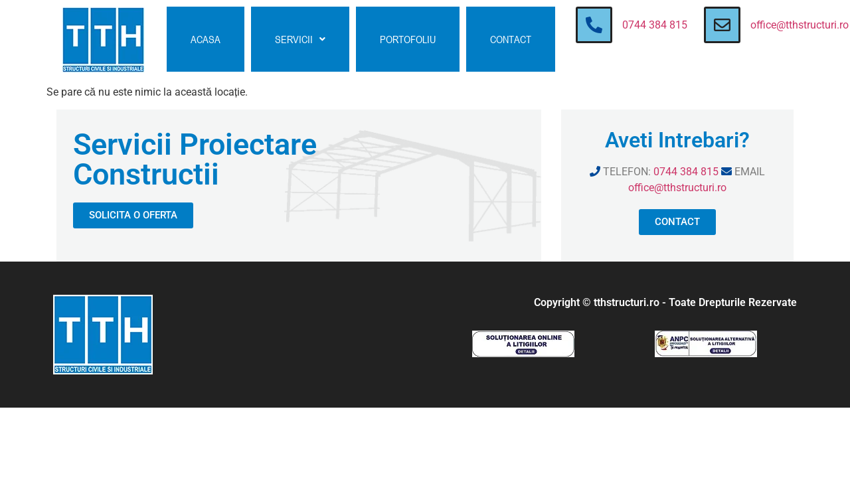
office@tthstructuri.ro (799, 25)
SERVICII (300, 39)
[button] (300, 39)
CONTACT (510, 39)
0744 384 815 (654, 25)
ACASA (205, 39)
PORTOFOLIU (408, 39)
